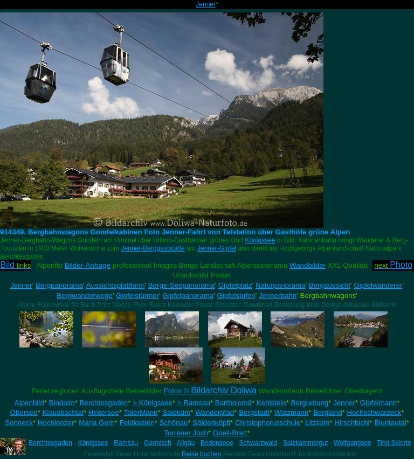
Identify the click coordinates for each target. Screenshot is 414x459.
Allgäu (186, 443)
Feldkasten (137, 423)
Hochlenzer (56, 423)
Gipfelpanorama (187, 295)
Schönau (174, 423)
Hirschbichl (351, 423)
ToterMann (141, 412)
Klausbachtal (63, 412)
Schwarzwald (258, 443)
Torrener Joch (186, 433)
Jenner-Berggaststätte (153, 248)
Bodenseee (217, 443)
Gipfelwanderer (378, 285)
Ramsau (126, 443)
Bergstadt (254, 412)
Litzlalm (317, 423)
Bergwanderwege (85, 295)
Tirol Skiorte (394, 443)
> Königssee (152, 403)
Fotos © (210, 391)
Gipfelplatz (235, 285)
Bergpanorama (59, 285)
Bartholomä (233, 403)
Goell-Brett (230, 433)
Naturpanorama (281, 285)
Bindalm (62, 403)
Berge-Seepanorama (181, 285)
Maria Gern (97, 423)
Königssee (260, 240)
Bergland (327, 412)
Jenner (206, 4)
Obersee (24, 412)
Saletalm (176, 412)
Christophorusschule (268, 423)
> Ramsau (193, 403)
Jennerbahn (277, 295)
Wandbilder (307, 265)
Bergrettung (310, 403)
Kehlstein (271, 403)
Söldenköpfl (211, 423)
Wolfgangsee (352, 443)
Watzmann (291, 412)
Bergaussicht (329, 285)
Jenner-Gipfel (216, 248)
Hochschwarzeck (374, 412)
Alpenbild (29, 403)
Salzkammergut (305, 443)
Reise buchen (201, 454)
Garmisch (157, 443)
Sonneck (19, 423)
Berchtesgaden (104, 403)
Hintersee (103, 412)
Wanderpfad (214, 412)
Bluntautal (390, 423)
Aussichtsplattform (115, 285)
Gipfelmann (378, 403)
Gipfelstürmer (137, 295)
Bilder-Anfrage (88, 265)
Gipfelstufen (236, 295)
